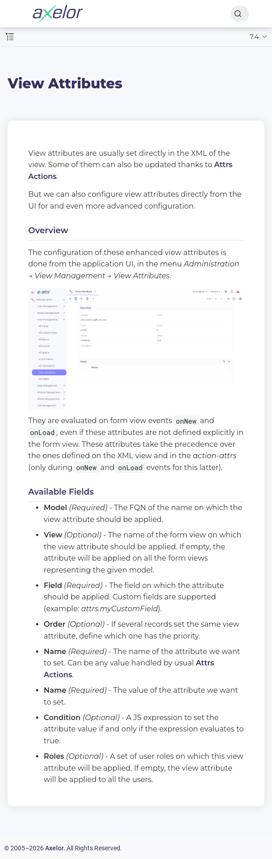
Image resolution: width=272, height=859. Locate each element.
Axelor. (55, 848)
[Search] (240, 13)
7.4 (254, 37)
